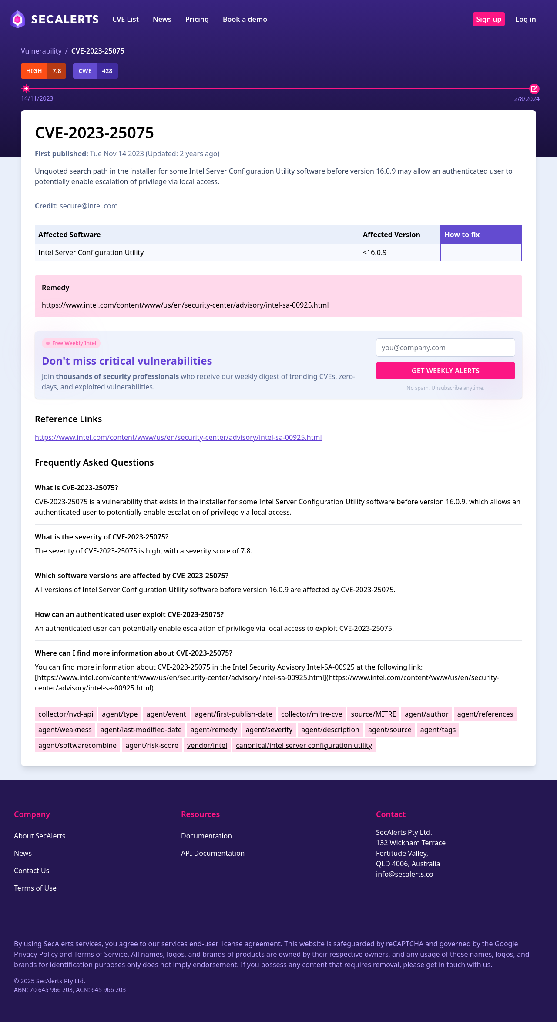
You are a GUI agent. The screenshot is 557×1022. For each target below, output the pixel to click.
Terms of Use (35, 888)
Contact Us (31, 870)
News (162, 19)
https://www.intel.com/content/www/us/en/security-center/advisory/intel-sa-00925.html (185, 305)
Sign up (489, 19)
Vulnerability (41, 51)
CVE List (125, 19)
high (34, 71)
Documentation (206, 836)
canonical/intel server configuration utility (304, 745)
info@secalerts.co (404, 874)
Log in (525, 19)
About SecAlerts (39, 836)
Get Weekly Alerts (446, 370)
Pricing (197, 19)
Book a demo (245, 19)
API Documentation (213, 853)
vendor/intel (207, 745)
